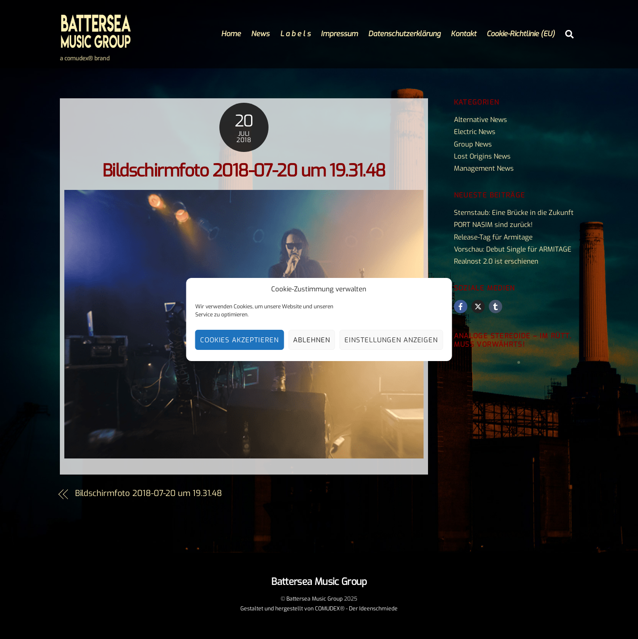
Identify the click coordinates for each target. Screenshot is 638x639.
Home (231, 33)
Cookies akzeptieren (239, 340)
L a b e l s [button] (295, 33)
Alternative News (480, 119)
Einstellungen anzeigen (391, 340)
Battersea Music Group (314, 598)
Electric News (474, 131)
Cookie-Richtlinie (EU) (521, 33)
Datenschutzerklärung (404, 33)
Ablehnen (311, 340)
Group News (473, 144)
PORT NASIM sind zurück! (493, 224)
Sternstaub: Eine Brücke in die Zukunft (514, 212)
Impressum (339, 33)
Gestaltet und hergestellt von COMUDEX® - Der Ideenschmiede (319, 608)
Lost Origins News (482, 156)
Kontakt (463, 33)
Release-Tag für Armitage (493, 237)
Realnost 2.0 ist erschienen (496, 261)
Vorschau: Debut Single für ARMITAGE (512, 249)
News (260, 33)
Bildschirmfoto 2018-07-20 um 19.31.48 (244, 171)
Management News (484, 168)
